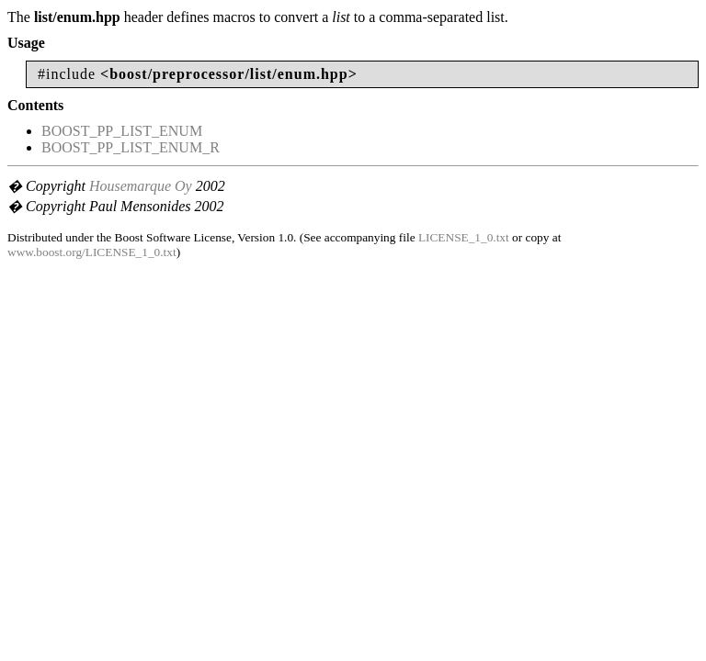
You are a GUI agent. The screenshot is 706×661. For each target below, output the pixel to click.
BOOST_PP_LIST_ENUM (121, 131)
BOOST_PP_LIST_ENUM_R (130, 147)
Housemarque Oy (140, 186)
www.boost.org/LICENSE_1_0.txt (91, 252)
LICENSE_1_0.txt (463, 237)
